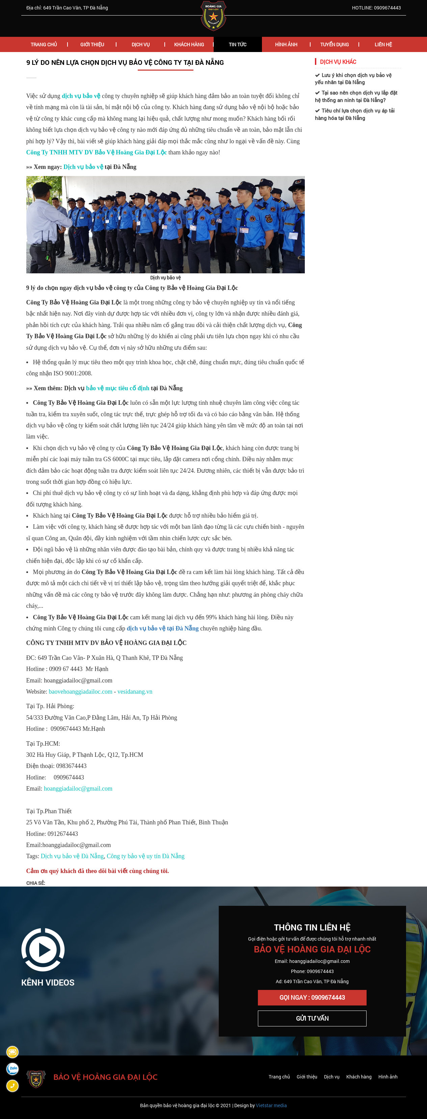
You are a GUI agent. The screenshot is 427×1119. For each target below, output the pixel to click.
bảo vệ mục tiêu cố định (118, 388)
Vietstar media (271, 1105)
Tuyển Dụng (334, 44)
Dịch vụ (332, 1076)
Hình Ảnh (286, 44)
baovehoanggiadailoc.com (80, 691)
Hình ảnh (388, 1076)
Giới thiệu (307, 1076)
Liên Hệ (383, 44)
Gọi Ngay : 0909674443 (312, 997)
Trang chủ (44, 44)
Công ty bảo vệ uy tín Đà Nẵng (146, 856)
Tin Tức (237, 44)
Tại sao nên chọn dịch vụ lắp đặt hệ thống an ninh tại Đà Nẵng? (356, 96)
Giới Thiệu (92, 44)
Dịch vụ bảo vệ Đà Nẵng (72, 856)
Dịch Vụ (141, 44)
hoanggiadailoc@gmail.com (78, 788)
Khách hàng (189, 44)
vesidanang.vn (134, 691)
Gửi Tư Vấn (312, 1018)
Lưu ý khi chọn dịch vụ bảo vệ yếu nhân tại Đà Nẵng (353, 78)
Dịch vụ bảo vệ (83, 167)
